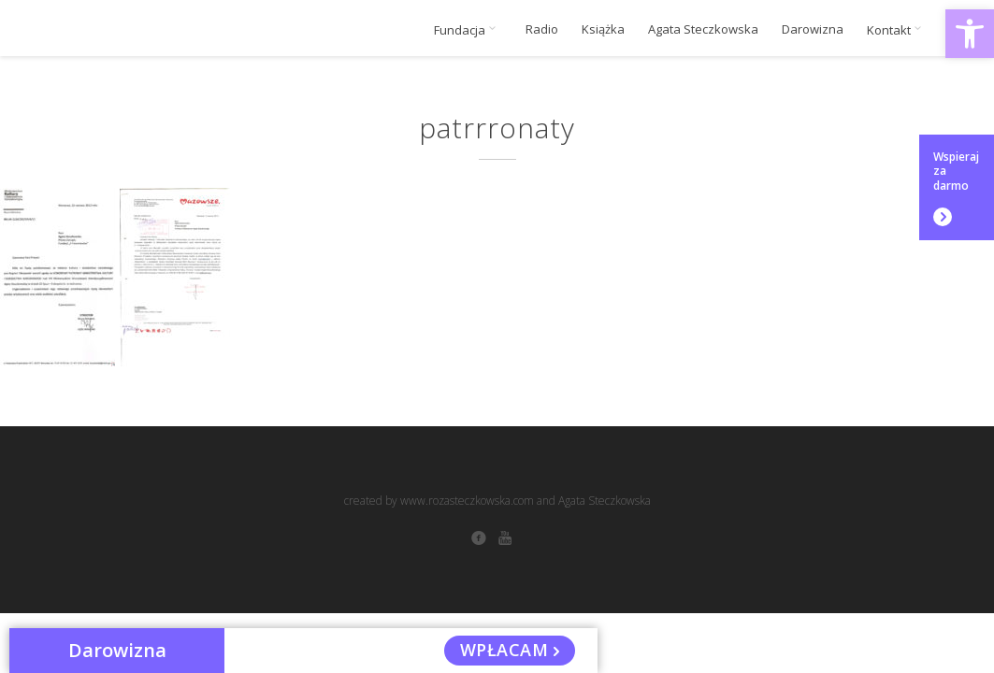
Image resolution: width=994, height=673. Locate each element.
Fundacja (468, 29)
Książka (603, 29)
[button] (969, 33)
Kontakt (897, 29)
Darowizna (812, 29)
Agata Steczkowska (703, 29)
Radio (542, 29)
